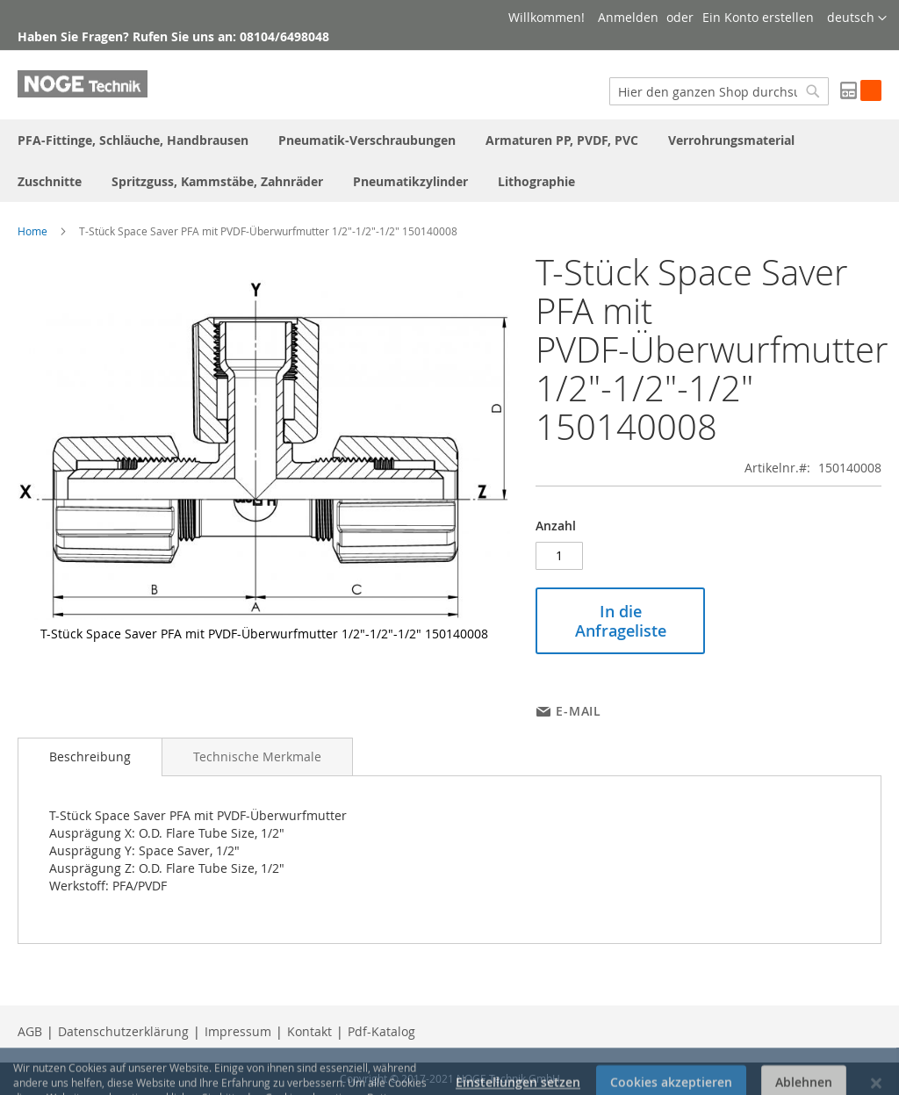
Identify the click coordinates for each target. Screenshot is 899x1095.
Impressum (238, 1031)
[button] (857, 18)
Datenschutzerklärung (123, 1031)
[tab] (90, 757)
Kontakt (309, 1031)
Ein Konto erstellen (758, 17)
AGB (30, 1031)
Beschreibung (90, 756)
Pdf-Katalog (381, 1031)
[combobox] (719, 91)
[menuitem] (133, 140)
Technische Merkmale (257, 756)
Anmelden (628, 17)
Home (32, 231)
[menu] (449, 160)
